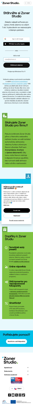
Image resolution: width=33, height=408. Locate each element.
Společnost (8, 367)
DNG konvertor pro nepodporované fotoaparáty (18, 283)
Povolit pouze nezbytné (16, 220)
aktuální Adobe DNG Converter (19, 296)
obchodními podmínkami (19, 81)
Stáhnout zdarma (16, 65)
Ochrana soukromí (10, 375)
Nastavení (17, 215)
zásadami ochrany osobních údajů (15, 83)
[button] (16, 39)
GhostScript (15, 303)
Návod (12, 298)
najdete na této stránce (21, 261)
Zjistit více (6, 205)
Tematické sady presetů (16, 248)
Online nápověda (17, 266)
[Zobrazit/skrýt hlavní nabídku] (28, 3)
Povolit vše (16, 210)
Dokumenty (8, 371)
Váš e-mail (16, 55)
